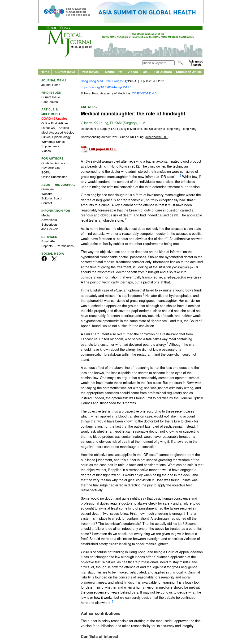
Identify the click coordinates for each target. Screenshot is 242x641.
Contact (46, 203)
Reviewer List (50, 167)
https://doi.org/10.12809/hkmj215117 (106, 87)
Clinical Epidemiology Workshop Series (56, 139)
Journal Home (50, 84)
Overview (47, 189)
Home (45, 71)
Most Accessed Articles (57, 132)
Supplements (50, 146)
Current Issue (65, 71)
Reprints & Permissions (57, 246)
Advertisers (49, 219)
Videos (133, 71)
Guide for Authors (53, 163)
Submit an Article (189, 71)
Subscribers (49, 224)
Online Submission (54, 176)
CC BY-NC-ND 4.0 (144, 93)
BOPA (45, 172)
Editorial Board (51, 198)
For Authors (163, 71)
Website (46, 193)
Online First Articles (55, 123)
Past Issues (90, 71)
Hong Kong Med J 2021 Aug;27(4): (104, 81)
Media (45, 215)
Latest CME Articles (55, 127)
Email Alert (48, 241)
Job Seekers (50, 229)
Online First (113, 71)
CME (146, 71)
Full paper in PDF (103, 149)
